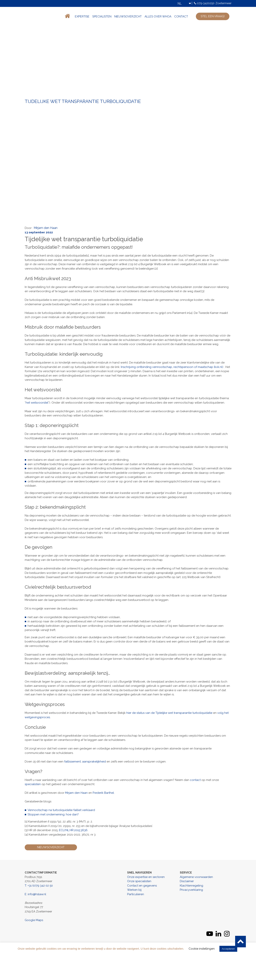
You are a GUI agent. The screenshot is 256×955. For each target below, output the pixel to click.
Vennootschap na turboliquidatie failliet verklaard (61, 810)
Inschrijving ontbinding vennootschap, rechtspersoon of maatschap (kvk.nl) (172, 367)
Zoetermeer (223, 3)
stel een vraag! (213, 16)
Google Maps (34, 920)
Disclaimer (187, 881)
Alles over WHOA (158, 16)
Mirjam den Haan (45, 228)
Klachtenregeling (191, 885)
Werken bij (134, 890)
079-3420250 (205, 3)
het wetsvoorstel (37, 402)
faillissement (72, 761)
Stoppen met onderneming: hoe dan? (53, 814)
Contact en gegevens (142, 885)
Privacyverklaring (191, 890)
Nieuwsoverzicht (128, 16)
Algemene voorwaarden (196, 877)
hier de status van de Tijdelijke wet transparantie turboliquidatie (169, 713)
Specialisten (101, 16)
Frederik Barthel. (104, 793)
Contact (181, 16)
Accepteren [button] (228, 948)
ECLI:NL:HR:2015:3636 (73, 830)
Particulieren (135, 894)
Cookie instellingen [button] (202, 948)
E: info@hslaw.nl (35, 894)
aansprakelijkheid (94, 761)
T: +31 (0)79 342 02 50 (39, 885)
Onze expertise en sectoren (146, 877)
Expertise (82, 16)
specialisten (33, 784)
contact (195, 780)
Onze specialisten (139, 881)
